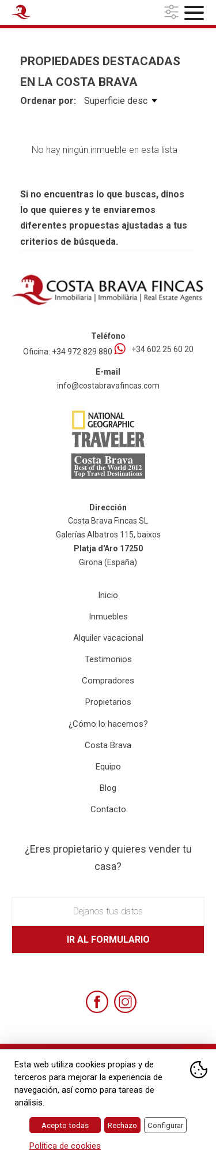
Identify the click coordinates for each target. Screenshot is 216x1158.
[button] (172, 13)
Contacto (108, 809)
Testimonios (108, 659)
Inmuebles (108, 616)
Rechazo (122, 1125)
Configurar (165, 1125)
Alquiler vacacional (108, 638)
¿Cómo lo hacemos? (108, 724)
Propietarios (108, 702)
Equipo (108, 766)
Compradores (108, 680)
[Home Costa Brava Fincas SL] (44, 14)
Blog (108, 788)
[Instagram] (125, 1002)
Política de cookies (65, 1146)
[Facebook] (97, 1002)
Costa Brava (108, 745)
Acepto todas (65, 1125)
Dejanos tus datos (108, 911)
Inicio (108, 595)
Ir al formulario (108, 939)
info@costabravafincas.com (108, 385)
